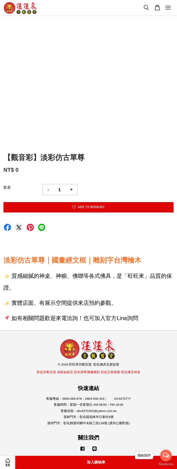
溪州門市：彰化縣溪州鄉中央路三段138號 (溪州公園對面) (88, 423)
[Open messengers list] (166, 455)
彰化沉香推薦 (110, 372)
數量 (7, 187)
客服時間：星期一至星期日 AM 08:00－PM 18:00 (88, 404)
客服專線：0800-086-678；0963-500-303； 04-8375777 (88, 398)
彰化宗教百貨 (46, 372)
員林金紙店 (65, 372)
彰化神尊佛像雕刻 (87, 372)
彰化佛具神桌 (130, 372)
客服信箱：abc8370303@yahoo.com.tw (89, 411)
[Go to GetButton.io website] (166, 464)
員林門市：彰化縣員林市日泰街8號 (88, 417)
